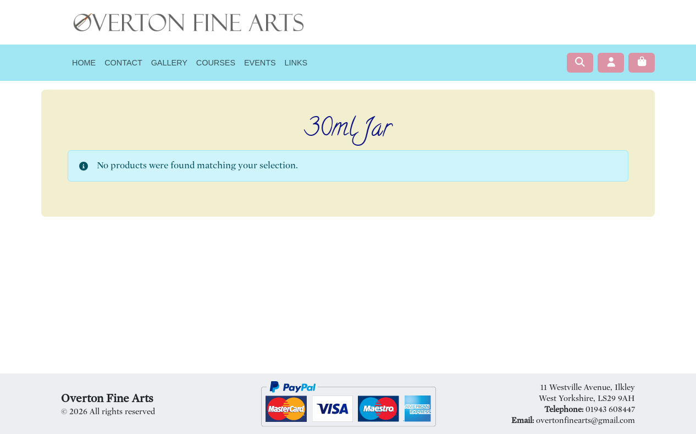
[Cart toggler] (641, 63)
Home (84, 62)
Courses (215, 62)
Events (260, 62)
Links (296, 62)
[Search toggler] (580, 63)
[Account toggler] (611, 63)
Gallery (169, 62)
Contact (123, 62)
